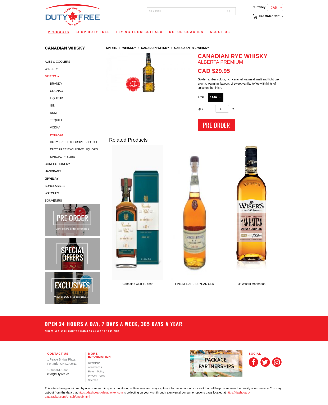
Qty (200, 108)
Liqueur (56, 98)
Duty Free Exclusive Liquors (74, 149)
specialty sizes (62, 156)
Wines (49, 69)
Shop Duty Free (93, 32)
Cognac (56, 91)
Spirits (50, 76)
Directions (94, 362)
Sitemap (93, 380)
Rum (53, 112)
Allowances (95, 367)
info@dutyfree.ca (58, 374)
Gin (52, 105)
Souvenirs (53, 200)
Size (201, 97)
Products (58, 32)
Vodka (55, 127)
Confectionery (57, 164)
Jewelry (52, 178)
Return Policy (96, 371)
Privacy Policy (96, 375)
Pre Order (216, 125)
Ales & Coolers (57, 61)
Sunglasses (55, 186)
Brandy (56, 83)
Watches (52, 193)
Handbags (53, 171)
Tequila (56, 120)
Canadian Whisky (155, 48)
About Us (220, 32)
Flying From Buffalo (139, 32)
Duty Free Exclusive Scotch (73, 142)
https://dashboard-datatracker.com (100, 392)
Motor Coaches (186, 32)
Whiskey (57, 134)
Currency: (259, 7)
